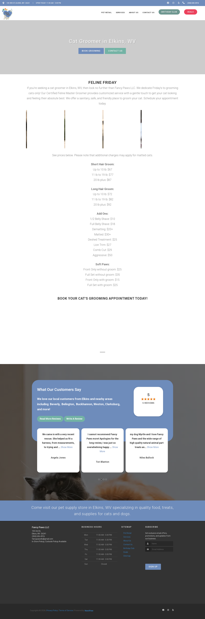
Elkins (85, 399)
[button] (45, 129)
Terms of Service (66, 610)
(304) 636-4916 (38, 536)
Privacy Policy (52, 610)
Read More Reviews (50, 418)
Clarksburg (112, 404)
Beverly (54, 404)
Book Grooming (91, 51)
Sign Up (153, 566)
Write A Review (74, 418)
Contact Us (115, 51)
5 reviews (148, 403)
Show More (67, 447)
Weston (99, 404)
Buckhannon (84, 404)
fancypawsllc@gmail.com (42, 539)
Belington (68, 404)
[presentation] (159, 556)
